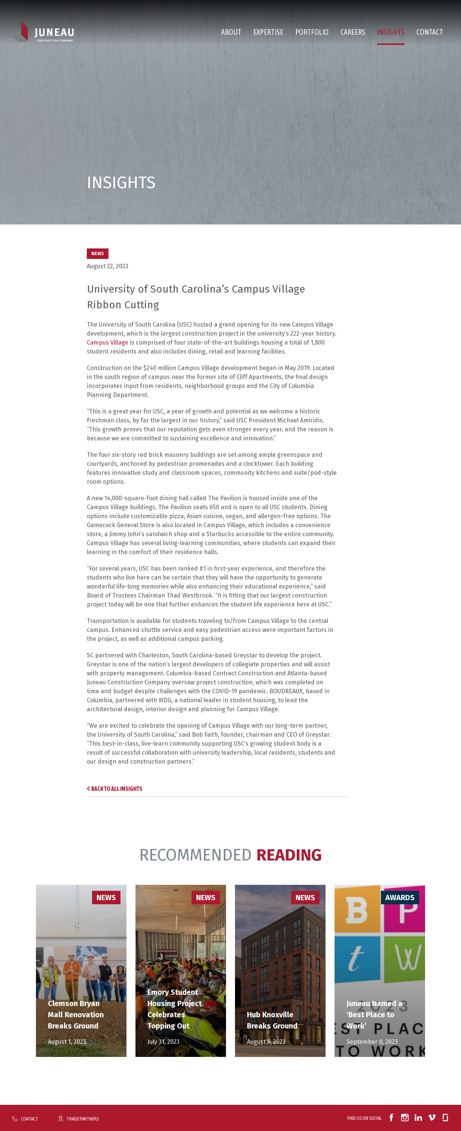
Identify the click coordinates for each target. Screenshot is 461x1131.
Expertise (268, 32)
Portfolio (312, 32)
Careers (353, 32)
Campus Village (107, 342)
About (231, 32)
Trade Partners (83, 1118)
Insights (390, 32)
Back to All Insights (116, 789)
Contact (429, 32)
